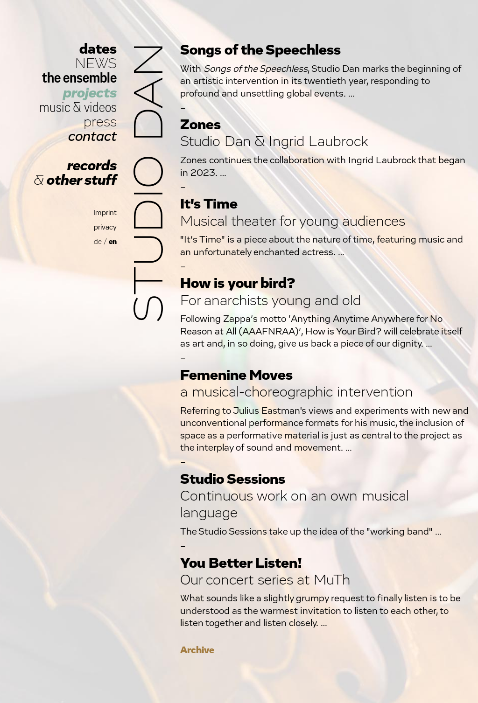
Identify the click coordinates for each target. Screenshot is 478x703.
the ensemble (79, 78)
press (100, 122)
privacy (105, 227)
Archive (197, 650)
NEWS (96, 63)
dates (98, 49)
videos (100, 107)
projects (90, 93)
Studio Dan (150, 182)
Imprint (105, 212)
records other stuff (75, 173)
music (54, 107)
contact (92, 136)
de (98, 241)
